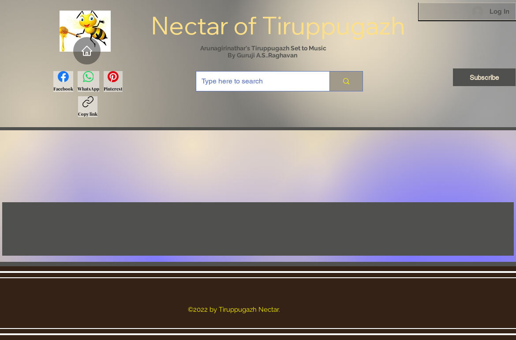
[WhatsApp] (88, 81)
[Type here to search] (256, 81)
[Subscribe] (484, 77)
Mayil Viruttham (238, 220)
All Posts (28, 220)
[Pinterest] (113, 81)
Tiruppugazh (90, 220)
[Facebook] (63, 81)
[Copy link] (87, 106)
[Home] (87, 50)
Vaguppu (306, 220)
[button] (494, 221)
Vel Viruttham (160, 220)
